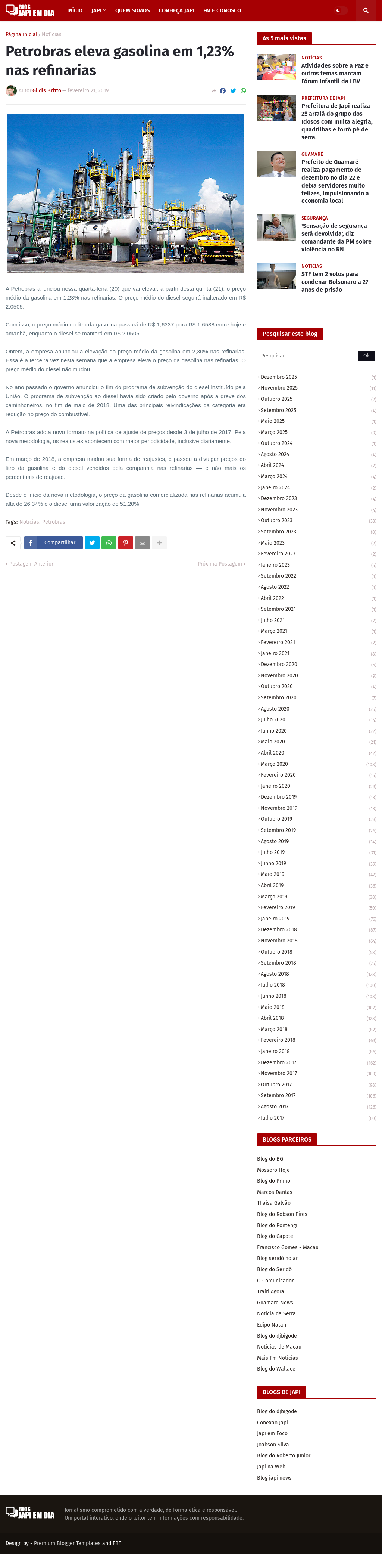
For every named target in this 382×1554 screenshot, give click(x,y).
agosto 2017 (318, 1107)
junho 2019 (318, 864)
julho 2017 (318, 1118)
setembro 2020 (318, 698)
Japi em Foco (272, 1433)
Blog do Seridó (274, 1269)
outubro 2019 (318, 820)
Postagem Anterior (31, 564)
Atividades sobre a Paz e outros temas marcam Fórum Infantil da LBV (335, 73)
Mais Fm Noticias (277, 1358)
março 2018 (318, 1030)
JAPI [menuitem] (96, 10)
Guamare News (275, 1303)
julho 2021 (318, 621)
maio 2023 (318, 544)
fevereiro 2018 (318, 1041)
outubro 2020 (318, 687)
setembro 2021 (318, 610)
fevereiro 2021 (318, 643)
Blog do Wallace (276, 1369)
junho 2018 (318, 997)
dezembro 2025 (318, 378)
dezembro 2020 (318, 665)
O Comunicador (275, 1281)
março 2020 (318, 765)
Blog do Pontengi (277, 1225)
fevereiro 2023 (318, 554)
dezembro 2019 (318, 798)
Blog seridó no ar (277, 1258)
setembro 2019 (318, 831)
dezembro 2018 (318, 930)
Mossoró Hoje (273, 1170)
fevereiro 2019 (318, 908)
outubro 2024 (318, 444)
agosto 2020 (318, 709)
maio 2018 (318, 1008)
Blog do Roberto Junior (283, 1455)
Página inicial (21, 34)
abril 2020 (318, 754)
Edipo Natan (271, 1325)
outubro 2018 (318, 953)
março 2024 (318, 477)
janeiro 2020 (318, 787)
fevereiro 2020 (318, 776)
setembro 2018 (318, 964)
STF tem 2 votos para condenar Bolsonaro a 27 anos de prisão (334, 281)
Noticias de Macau (279, 1347)
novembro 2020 (318, 676)
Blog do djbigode (277, 1336)
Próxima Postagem (220, 564)
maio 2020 (318, 742)
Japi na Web (271, 1467)
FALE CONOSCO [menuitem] (222, 10)
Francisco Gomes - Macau (288, 1247)
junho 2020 (318, 732)
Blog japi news (274, 1478)
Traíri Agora (270, 1291)
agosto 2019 (318, 842)
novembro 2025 (318, 389)
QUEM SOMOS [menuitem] (132, 10)
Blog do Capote (275, 1236)
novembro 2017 (318, 1074)
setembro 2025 (318, 411)
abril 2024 (318, 466)
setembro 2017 (318, 1096)
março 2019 (318, 897)
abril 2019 (318, 886)
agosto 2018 (318, 975)
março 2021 (318, 632)
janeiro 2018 (318, 1052)
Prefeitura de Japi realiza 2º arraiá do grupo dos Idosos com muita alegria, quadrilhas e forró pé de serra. (337, 121)
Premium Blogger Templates (67, 1543)
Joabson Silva (273, 1445)
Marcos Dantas (274, 1192)
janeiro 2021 (318, 654)
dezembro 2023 (318, 499)
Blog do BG (270, 1159)
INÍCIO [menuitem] (74, 10)
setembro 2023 (318, 532)
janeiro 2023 (318, 566)
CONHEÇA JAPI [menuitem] (176, 10)
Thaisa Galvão (274, 1203)
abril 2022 (318, 599)
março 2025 (318, 433)
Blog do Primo (273, 1181)
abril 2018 (318, 1019)
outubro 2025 (318, 400)
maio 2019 (318, 875)
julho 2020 (318, 720)
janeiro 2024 (318, 488)
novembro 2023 (318, 510)
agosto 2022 (318, 588)
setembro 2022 (318, 577)
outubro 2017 (318, 1085)
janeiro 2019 (318, 919)
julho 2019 (318, 853)
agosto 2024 (318, 455)
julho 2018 (318, 986)
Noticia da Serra (276, 1313)
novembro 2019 (318, 809)
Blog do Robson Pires (282, 1214)
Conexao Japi (272, 1423)
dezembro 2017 (318, 1063)
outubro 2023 (318, 521)
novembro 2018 (318, 941)
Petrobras (53, 522)
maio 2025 (318, 422)
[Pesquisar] (316, 356)
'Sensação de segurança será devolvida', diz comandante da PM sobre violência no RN (336, 237)
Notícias (52, 34)
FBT (117, 1543)
